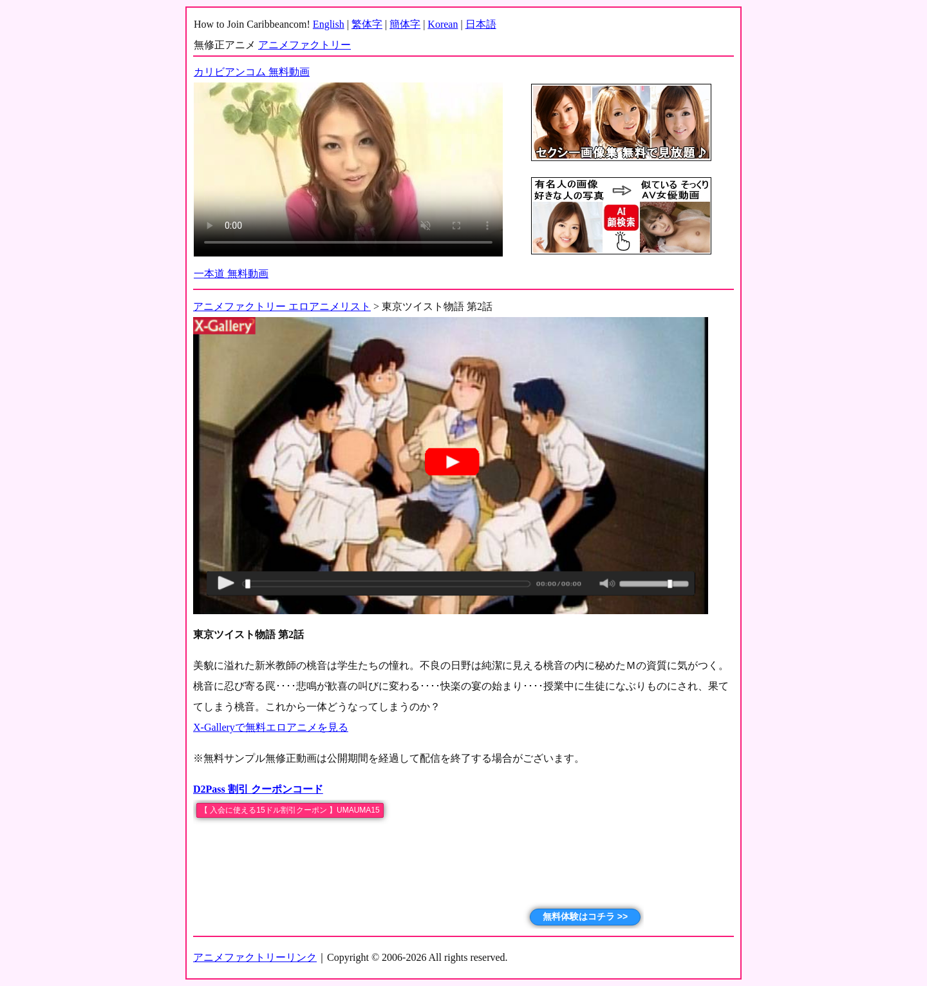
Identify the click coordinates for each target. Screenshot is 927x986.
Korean (442, 24)
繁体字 (366, 24)
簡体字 (404, 24)
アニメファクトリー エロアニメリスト (282, 306)
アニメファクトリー (304, 44)
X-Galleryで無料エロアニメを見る (270, 727)
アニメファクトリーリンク (255, 957)
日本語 (480, 24)
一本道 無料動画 (231, 273)
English (328, 24)
